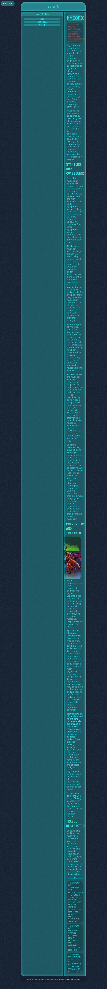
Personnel (42, 22)
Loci (42, 19)
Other (42, 25)
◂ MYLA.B (7, 3)
